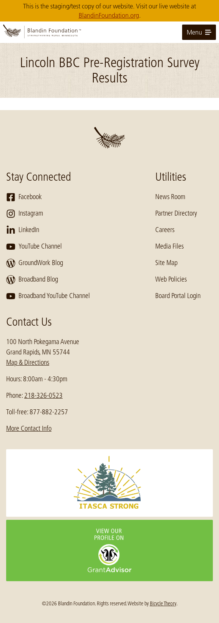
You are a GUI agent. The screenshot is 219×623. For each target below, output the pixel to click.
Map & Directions (27, 362)
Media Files (169, 246)
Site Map (166, 263)
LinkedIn (22, 230)
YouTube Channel (34, 246)
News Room (170, 197)
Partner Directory (176, 213)
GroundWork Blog (34, 263)
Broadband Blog (32, 279)
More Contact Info (28, 428)
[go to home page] (109, 32)
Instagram (24, 213)
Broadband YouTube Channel (48, 296)
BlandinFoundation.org (109, 15)
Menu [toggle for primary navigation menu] (199, 32)
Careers (164, 230)
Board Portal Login (178, 296)
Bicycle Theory (163, 603)
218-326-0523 (43, 395)
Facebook (24, 197)
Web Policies (171, 279)
